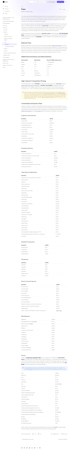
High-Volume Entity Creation (47, 96)
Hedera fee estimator (26, 111)
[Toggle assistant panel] (41, 2)
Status (5, 6)
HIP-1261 (30, 369)
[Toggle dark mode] (66, 2)
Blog (5, 13)
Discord (5, 8)
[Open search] (30, 2)
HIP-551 (31, 323)
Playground (6, 11)
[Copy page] (62, 9)
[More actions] (67, 9)
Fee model (38, 111)
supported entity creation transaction (30, 85)
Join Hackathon (51, 1)
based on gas (59, 310)
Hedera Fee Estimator (57, 45)
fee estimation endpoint (49, 93)
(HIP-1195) (34, 321)
